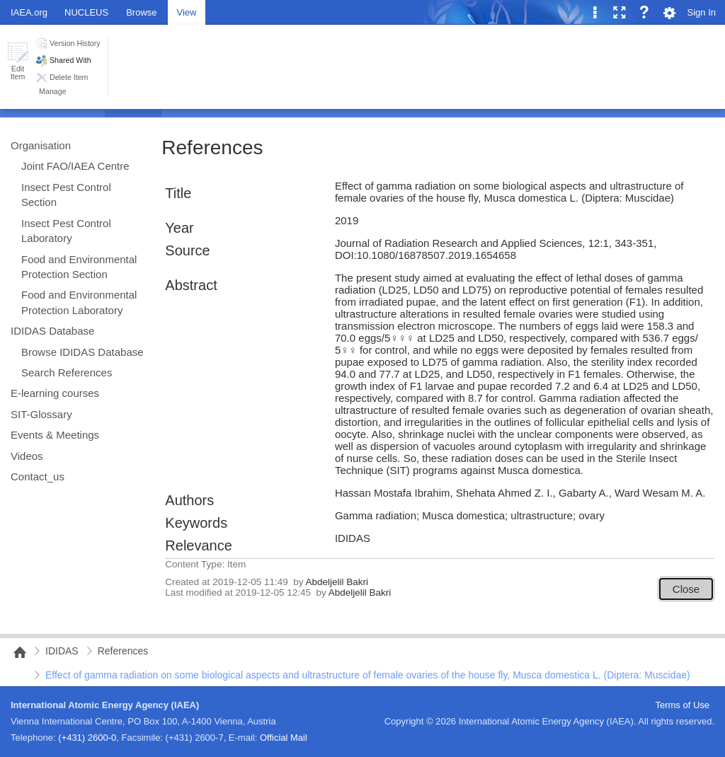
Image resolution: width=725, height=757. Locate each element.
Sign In (701, 12)
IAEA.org (29, 12)
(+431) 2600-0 (87, 737)
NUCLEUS (86, 12)
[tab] (141, 11)
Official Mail (283, 737)
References (212, 147)
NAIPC (15, 652)
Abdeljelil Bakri (336, 582)
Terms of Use (682, 705)
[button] (18, 61)
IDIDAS (62, 651)
